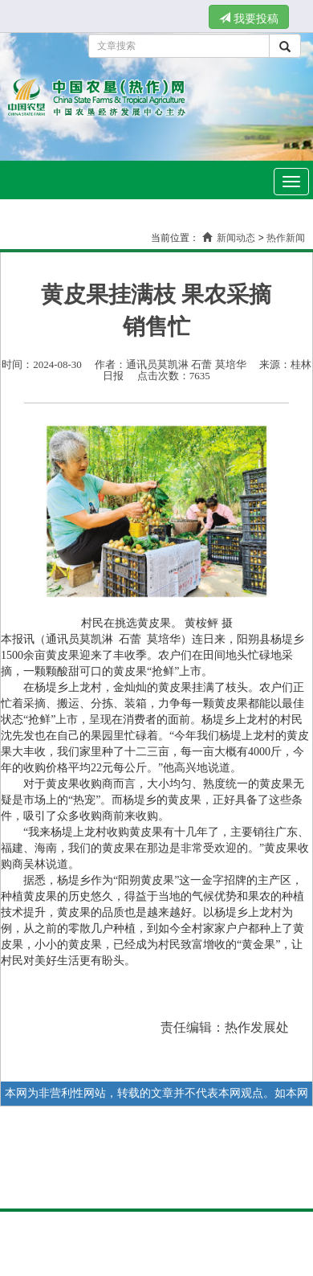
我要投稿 (248, 18)
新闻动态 (236, 237)
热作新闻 (285, 237)
